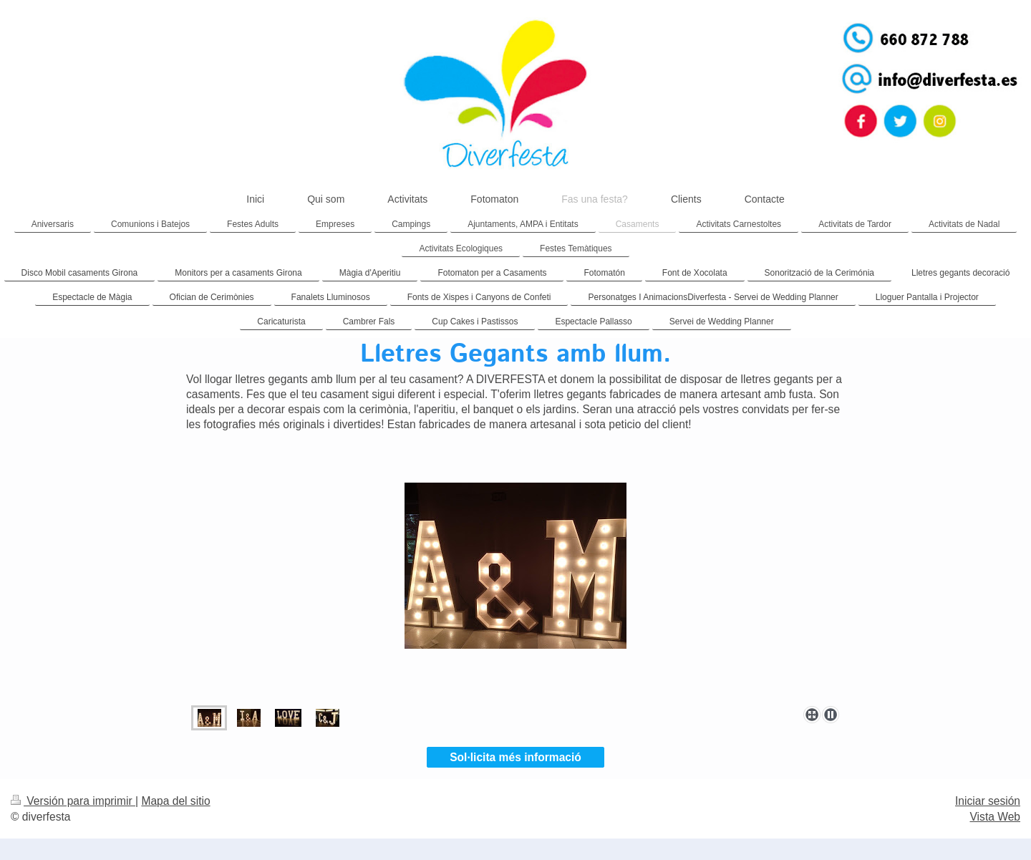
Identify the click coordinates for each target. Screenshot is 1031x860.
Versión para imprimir (73, 801)
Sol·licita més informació (515, 757)
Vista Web (995, 817)
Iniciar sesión (987, 801)
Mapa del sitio (175, 801)
